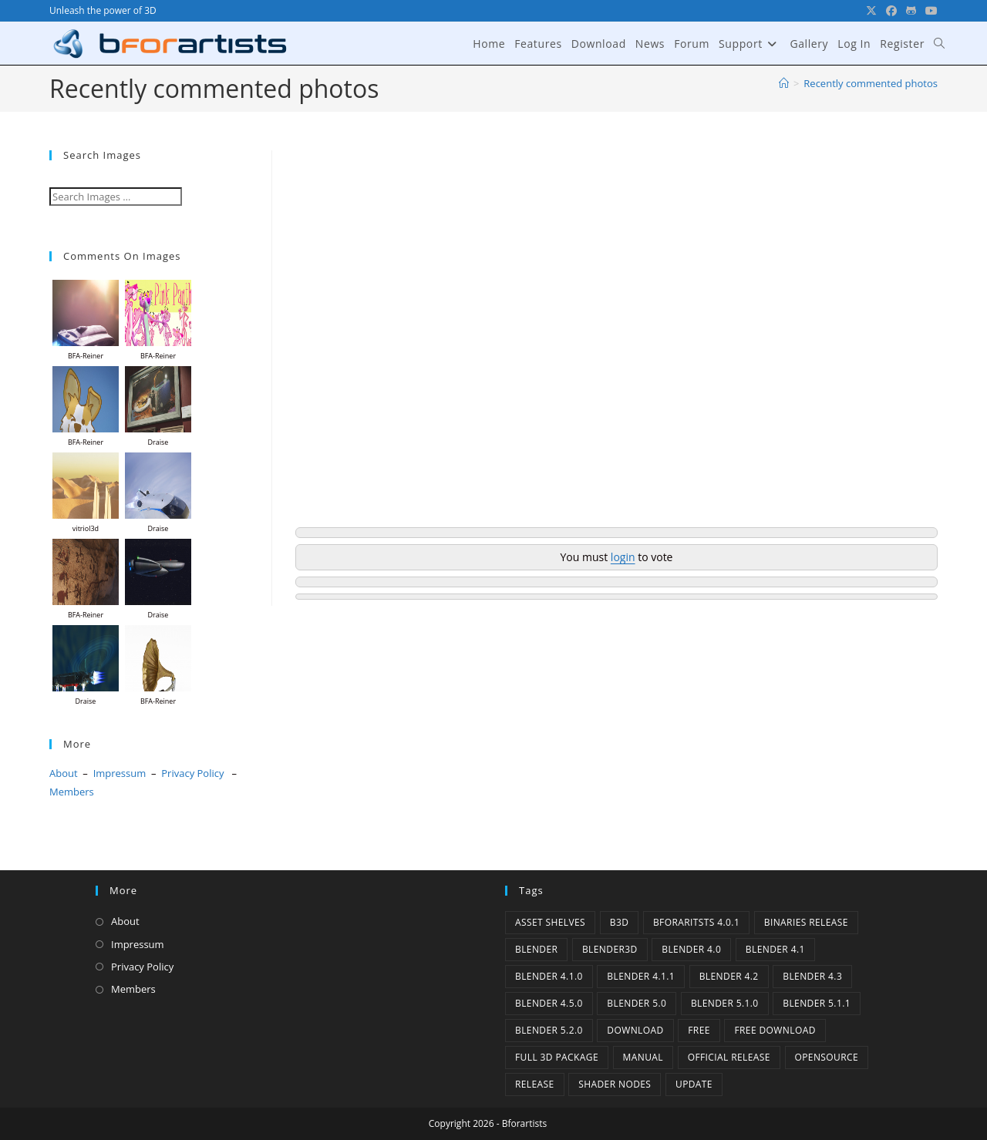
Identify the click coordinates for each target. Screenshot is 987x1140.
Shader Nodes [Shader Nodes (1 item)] (614, 1084)
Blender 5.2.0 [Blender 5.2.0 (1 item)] (549, 1030)
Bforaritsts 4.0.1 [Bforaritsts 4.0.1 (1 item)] (696, 922)
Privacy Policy (192, 773)
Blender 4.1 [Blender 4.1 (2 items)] (775, 949)
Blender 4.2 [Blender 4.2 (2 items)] (729, 976)
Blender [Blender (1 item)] (536, 949)
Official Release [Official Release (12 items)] (729, 1057)
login (623, 557)
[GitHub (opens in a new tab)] (911, 10)
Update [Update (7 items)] (693, 1084)
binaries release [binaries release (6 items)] (806, 922)
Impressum (120, 773)
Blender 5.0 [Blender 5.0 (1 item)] (636, 1003)
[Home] (784, 83)
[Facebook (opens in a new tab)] (891, 10)
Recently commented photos (870, 83)
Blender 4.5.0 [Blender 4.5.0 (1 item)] (549, 1003)
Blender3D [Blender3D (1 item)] (610, 949)
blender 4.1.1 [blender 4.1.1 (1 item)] (641, 976)
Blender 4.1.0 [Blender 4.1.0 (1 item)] (549, 976)
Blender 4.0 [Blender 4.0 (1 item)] (691, 949)
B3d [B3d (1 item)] (619, 922)
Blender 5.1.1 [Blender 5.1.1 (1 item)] (817, 1003)
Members (71, 792)
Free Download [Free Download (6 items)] (774, 1030)
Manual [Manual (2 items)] (643, 1057)
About (63, 773)
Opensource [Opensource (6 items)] (827, 1057)
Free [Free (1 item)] (699, 1030)
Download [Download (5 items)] (635, 1030)
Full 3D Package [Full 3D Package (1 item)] (556, 1057)
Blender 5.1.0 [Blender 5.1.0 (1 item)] (725, 1003)
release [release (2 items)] (534, 1084)
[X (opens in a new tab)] (871, 10)
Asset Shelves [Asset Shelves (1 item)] (550, 922)
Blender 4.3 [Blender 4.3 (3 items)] (812, 976)
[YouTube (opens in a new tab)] (929, 10)
